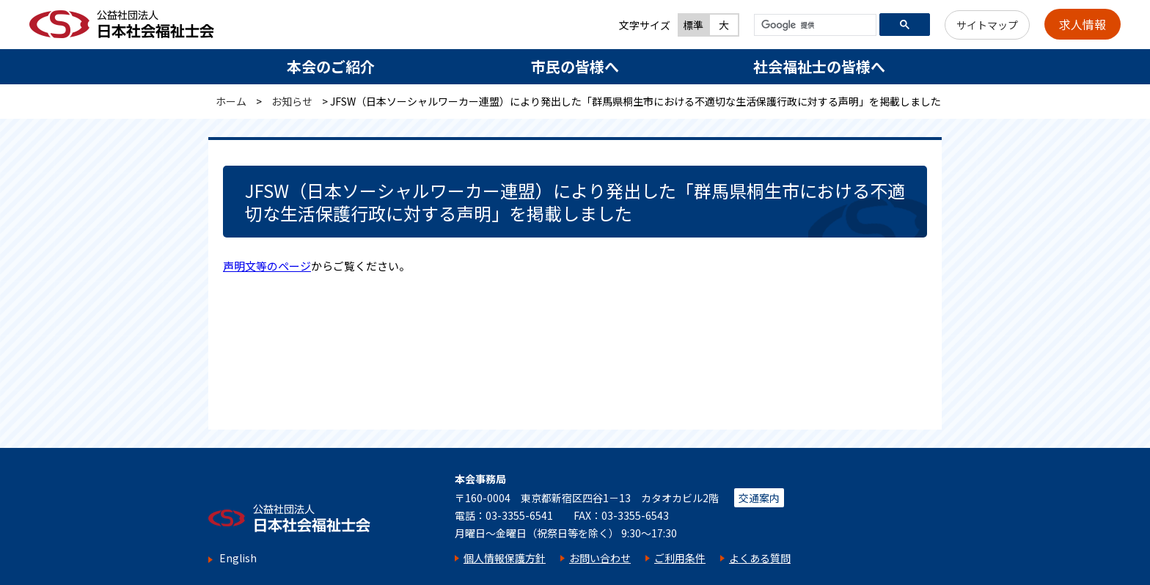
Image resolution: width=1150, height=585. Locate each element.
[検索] (813, 25)
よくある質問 (760, 558)
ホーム (231, 101)
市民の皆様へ (575, 66)
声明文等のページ (267, 265)
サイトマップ (987, 25)
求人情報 (1082, 24)
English (238, 558)
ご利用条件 (680, 558)
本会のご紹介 (331, 66)
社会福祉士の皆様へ (819, 66)
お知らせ (291, 101)
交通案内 (759, 497)
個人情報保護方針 (505, 558)
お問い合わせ (600, 558)
